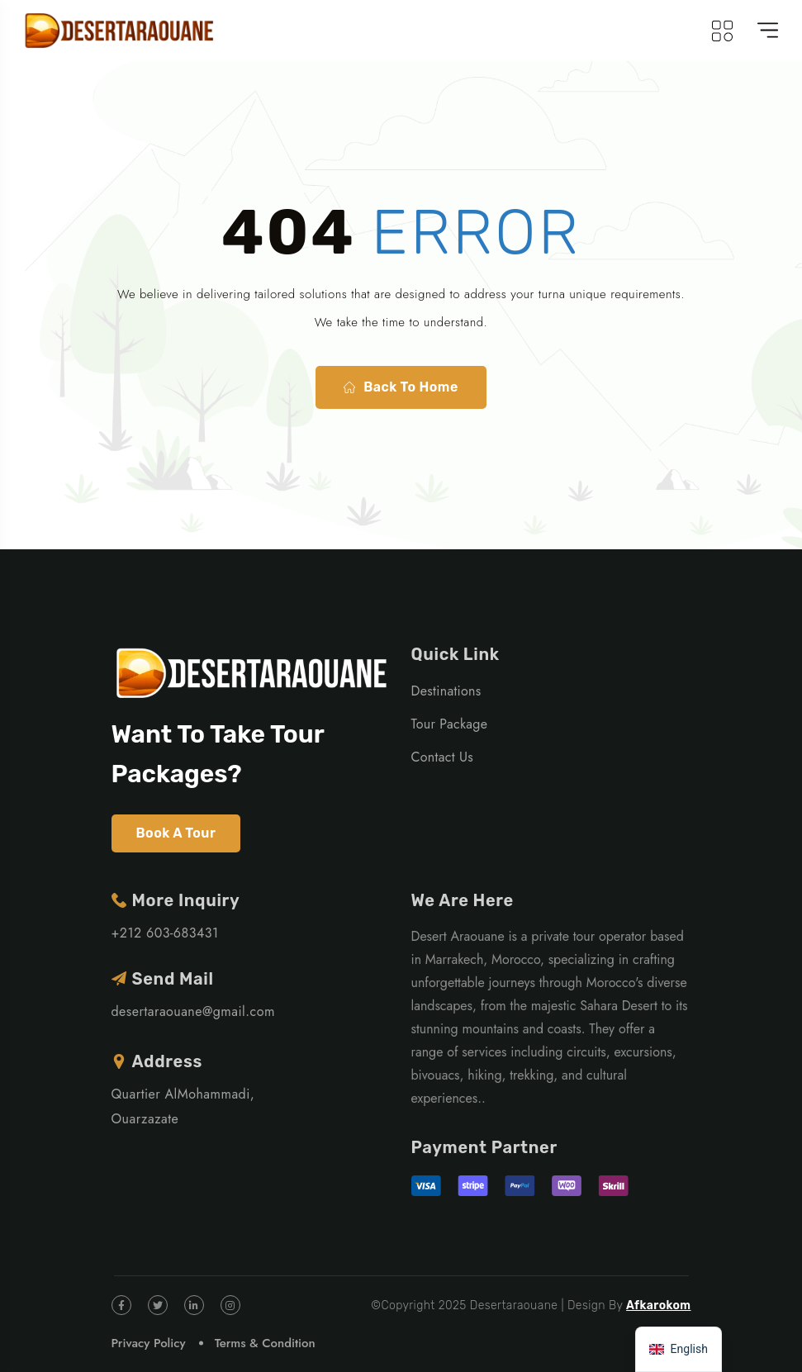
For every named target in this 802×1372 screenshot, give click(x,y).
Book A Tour (176, 833)
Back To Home (401, 387)
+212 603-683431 (165, 932)
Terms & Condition (265, 1343)
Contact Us (442, 757)
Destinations (446, 690)
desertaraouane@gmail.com (193, 1011)
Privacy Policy (149, 1343)
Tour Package (449, 723)
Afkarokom (658, 1305)
